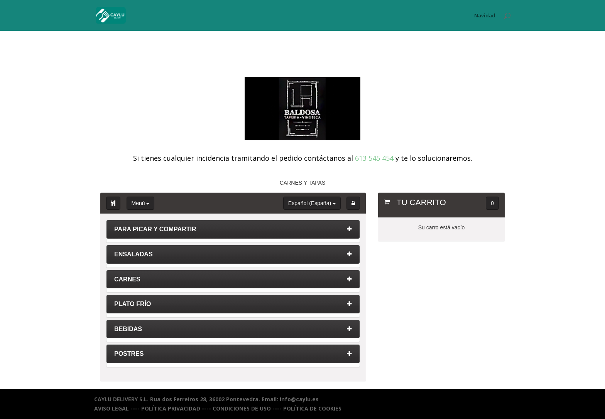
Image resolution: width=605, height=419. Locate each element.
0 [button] (492, 203)
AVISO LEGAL (111, 408)
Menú (141, 203)
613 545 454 (374, 158)
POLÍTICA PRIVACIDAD (170, 408)
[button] (353, 203)
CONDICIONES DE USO (242, 408)
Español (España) (312, 203)
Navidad (484, 16)
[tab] (233, 231)
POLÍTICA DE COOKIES (312, 408)
